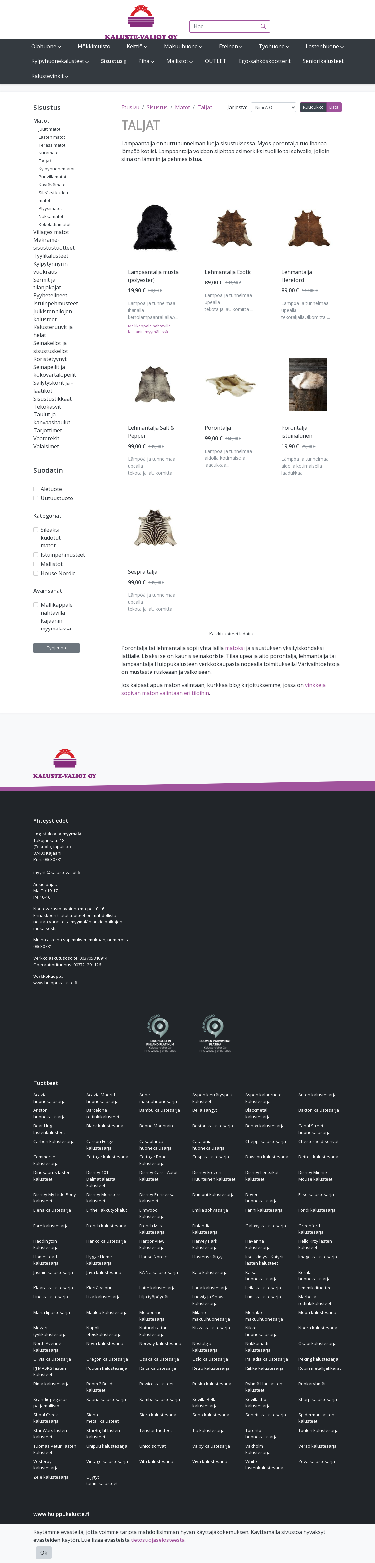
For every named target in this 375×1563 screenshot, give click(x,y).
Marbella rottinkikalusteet (314, 1300)
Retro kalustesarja (211, 1368)
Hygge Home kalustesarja (99, 1260)
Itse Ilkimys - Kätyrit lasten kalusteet (264, 1260)
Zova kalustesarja (316, 1461)
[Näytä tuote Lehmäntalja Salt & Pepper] (155, 384)
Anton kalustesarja (317, 1095)
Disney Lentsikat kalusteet (262, 1175)
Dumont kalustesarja (213, 1194)
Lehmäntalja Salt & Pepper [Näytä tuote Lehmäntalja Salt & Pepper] (151, 431)
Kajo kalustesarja (210, 1272)
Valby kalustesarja (211, 1446)
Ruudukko (313, 107)
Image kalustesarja (317, 1257)
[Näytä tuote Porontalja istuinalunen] (308, 384)
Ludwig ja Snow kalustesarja (207, 1300)
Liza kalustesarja (103, 1297)
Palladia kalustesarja (266, 1359)
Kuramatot (49, 153)
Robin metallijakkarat (319, 1368)
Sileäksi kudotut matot (51, 537)
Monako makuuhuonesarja (264, 1315)
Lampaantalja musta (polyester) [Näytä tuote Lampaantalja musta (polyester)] (153, 275)
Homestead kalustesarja (46, 1260)
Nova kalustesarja (104, 1343)
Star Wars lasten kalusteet (50, 1433)
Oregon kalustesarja (107, 1359)
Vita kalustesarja (156, 1461)
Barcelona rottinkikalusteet (102, 1113)
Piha (143, 61)
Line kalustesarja (50, 1297)
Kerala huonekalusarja (314, 1275)
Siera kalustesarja (157, 1415)
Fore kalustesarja (51, 1226)
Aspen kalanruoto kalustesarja (263, 1098)
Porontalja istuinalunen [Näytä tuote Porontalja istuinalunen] (296, 431)
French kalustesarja (106, 1226)
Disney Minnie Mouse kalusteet (315, 1175)
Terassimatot (52, 145)
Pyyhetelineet (50, 295)
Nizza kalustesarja (211, 1328)
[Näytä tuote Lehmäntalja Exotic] (231, 228)
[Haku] (263, 26)
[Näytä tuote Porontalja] (231, 384)
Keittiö (135, 46)
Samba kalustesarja (159, 1399)
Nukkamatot (51, 216)
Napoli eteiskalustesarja (104, 1331)
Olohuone (43, 46)
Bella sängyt (204, 1110)
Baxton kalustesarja (318, 1110)
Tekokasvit (47, 406)
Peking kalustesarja (318, 1359)
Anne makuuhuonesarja (158, 1098)
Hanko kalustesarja (106, 1241)
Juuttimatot (49, 129)
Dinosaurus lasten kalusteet (52, 1175)
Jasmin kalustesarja (53, 1272)
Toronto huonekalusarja (261, 1433)
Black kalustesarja (104, 1126)
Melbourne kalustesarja (152, 1315)
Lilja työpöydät (154, 1297)
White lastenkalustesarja (264, 1464)
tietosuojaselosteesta (158, 1539)
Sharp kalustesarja (317, 1399)
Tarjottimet (47, 430)
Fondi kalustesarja (317, 1210)
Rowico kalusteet (156, 1384)
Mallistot (177, 61)
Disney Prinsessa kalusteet (157, 1198)
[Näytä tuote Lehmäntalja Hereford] (308, 228)
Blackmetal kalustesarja (258, 1113)
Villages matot (51, 232)
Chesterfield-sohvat (318, 1141)
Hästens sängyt (208, 1257)
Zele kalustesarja (51, 1477)
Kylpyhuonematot (57, 169)
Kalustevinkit (47, 76)
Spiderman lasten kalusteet (316, 1418)
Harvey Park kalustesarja (205, 1244)
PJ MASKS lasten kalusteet (49, 1371)
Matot (41, 120)
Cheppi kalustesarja (265, 1141)
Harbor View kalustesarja (152, 1244)
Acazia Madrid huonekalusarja (102, 1098)
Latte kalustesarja (157, 1288)
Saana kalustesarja (106, 1399)
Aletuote (51, 489)
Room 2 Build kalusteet (99, 1387)
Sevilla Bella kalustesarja (205, 1402)
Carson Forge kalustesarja (99, 1144)
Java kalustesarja (103, 1272)
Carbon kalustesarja (54, 1141)
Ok (43, 1552)
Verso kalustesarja (317, 1446)
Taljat (45, 161)
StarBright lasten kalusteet (103, 1433)
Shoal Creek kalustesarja (46, 1418)
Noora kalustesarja (317, 1328)
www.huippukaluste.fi (55, 983)
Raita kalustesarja (157, 1368)
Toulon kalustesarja (318, 1430)
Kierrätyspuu (99, 1288)
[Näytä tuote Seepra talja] (155, 528)
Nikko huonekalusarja (261, 1331)
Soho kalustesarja (210, 1415)
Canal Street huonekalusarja (314, 1129)
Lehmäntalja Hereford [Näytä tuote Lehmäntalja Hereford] (296, 275)
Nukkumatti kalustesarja (258, 1346)
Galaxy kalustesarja (265, 1226)
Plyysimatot (50, 208)
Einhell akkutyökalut (106, 1210)
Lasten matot (52, 137)
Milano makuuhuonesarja (211, 1315)
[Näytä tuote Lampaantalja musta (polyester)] (154, 228)
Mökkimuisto (94, 46)
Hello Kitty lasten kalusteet (315, 1244)
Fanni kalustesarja (264, 1210)
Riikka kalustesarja (264, 1368)
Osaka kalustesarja (159, 1359)
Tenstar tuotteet (155, 1430)
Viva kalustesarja (209, 1461)
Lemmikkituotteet (315, 1288)
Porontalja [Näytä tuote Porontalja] (218, 427)
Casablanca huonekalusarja (155, 1144)
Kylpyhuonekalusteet (57, 61)
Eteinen (228, 46)
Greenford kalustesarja (311, 1229)
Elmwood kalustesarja (152, 1213)
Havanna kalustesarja (258, 1244)
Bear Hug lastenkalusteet (49, 1129)
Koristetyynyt (50, 359)
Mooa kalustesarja (317, 1312)
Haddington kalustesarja (46, 1244)
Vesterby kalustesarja (46, 1464)
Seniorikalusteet (323, 61)
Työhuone (272, 46)
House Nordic (58, 573)
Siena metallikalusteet (102, 1418)
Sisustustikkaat (52, 398)
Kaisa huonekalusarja (261, 1275)
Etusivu (130, 107)
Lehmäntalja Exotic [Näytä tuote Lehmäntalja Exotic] (228, 272)
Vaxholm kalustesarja (258, 1449)
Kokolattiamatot (55, 224)
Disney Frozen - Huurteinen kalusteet (213, 1175)
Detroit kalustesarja (318, 1157)
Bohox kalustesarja (265, 1126)
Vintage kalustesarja (107, 1461)
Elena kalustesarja (52, 1210)
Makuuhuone (181, 46)
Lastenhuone (322, 46)
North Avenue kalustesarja (47, 1346)
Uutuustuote (57, 498)
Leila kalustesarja (263, 1288)
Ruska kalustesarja (211, 1384)
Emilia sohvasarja (210, 1210)
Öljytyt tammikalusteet (102, 1480)
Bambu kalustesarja (159, 1110)
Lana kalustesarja (210, 1288)
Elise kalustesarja (316, 1194)
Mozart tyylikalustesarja (50, 1331)
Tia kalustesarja (208, 1430)
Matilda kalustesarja (107, 1312)
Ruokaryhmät (312, 1384)
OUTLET (215, 61)
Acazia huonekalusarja (49, 1098)
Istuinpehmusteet (55, 303)
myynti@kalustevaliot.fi (56, 872)
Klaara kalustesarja (53, 1288)
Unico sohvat (152, 1446)
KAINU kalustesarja (158, 1272)
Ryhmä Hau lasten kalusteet (263, 1387)
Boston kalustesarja (212, 1126)
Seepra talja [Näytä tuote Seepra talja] (142, 571)
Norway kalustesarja (160, 1343)
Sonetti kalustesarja (265, 1415)
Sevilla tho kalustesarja (258, 1402)
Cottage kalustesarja (107, 1157)
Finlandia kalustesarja (205, 1229)
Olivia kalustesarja (52, 1359)
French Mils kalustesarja (152, 1229)
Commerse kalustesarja (46, 1160)
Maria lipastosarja (51, 1312)
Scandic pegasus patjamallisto (50, 1402)
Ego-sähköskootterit (265, 61)
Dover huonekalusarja (261, 1198)
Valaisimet (46, 446)
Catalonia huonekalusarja (208, 1144)
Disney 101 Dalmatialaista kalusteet (100, 1178)
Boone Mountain (156, 1126)
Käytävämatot (53, 185)
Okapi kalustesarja (317, 1343)
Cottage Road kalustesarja (153, 1160)
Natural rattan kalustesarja (153, 1331)
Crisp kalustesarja (210, 1157)
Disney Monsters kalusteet (103, 1198)
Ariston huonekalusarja (49, 1113)
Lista (334, 107)
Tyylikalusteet (50, 255)
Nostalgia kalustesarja (205, 1346)
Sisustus (112, 61)
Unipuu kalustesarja (106, 1446)
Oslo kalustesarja (210, 1359)
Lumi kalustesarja (263, 1297)
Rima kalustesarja (51, 1384)
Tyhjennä (56, 648)
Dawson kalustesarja (266, 1157)
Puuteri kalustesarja (106, 1368)
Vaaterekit (46, 438)
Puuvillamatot (52, 177)
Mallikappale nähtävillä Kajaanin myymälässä (57, 616)
